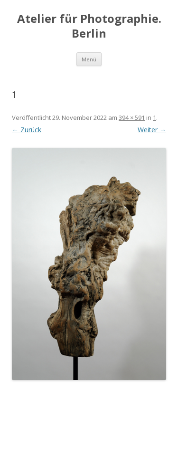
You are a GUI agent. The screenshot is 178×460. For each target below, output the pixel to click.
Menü (89, 59)
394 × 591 (132, 117)
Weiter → (152, 129)
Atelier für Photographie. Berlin (89, 26)
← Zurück (26, 129)
